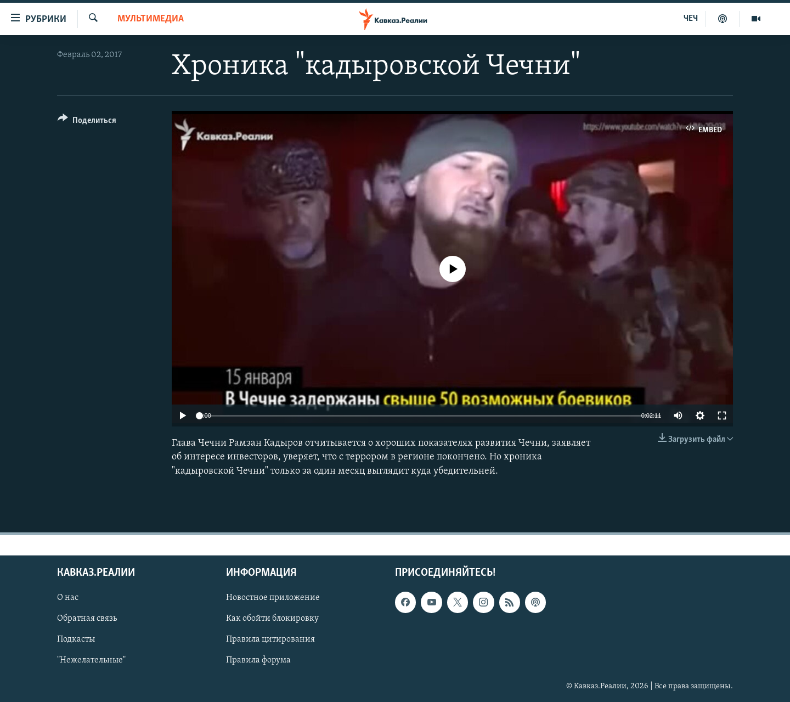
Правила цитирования (270, 639)
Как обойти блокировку (272, 618)
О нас (67, 597)
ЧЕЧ (691, 18)
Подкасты (76, 639)
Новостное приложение (273, 597)
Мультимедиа (150, 19)
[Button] (87, 122)
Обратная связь (87, 618)
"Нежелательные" (91, 660)
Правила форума (258, 660)
